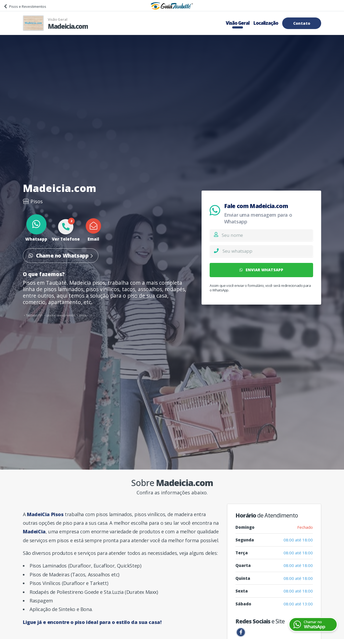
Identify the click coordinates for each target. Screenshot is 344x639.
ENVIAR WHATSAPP (261, 269)
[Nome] (267, 235)
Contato (301, 23)
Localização (265, 23)
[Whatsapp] (268, 250)
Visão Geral (237, 23)
